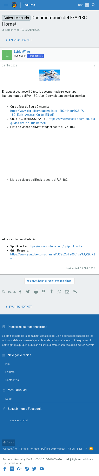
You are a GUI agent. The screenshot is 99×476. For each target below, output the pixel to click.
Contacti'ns (12, 380)
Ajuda (71, 448)
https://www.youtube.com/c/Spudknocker (56, 246)
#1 (95, 65)
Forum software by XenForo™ (36, 459)
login (8, 398)
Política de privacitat (53, 448)
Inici (7, 363)
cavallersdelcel (19, 420)
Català (8, 442)
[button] (6, 5)
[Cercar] (93, 5)
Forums (9, 371)
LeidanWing (12, 29)
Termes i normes (29, 448)
